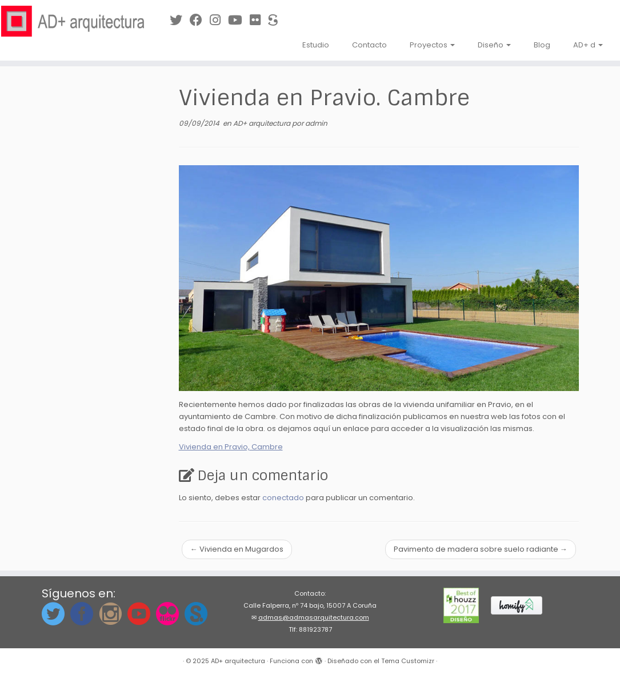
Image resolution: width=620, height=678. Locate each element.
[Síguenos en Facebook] (200, 20)
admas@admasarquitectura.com (313, 617)
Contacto (369, 44)
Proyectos (432, 44)
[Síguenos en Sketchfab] (276, 20)
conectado (283, 497)
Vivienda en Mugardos (236, 549)
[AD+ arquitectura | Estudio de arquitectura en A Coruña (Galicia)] (72, 21)
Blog (542, 44)
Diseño (494, 44)
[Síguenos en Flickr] (259, 20)
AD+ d (588, 44)
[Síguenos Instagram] (219, 20)
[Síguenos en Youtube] (239, 20)
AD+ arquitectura (262, 123)
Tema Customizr (407, 660)
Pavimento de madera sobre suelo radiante (480, 549)
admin (316, 123)
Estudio (315, 44)
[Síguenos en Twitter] (180, 20)
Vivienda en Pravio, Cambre (231, 446)
